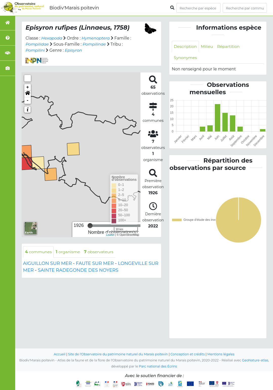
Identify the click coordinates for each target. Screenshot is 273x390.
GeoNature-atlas (255, 360)
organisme (68, 251)
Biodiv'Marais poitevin (74, 8)
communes (38, 251)
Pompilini (35, 50)
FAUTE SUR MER (95, 263)
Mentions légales (222, 354)
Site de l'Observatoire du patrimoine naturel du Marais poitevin (117, 354)
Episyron (73, 50)
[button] (27, 94)
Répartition (229, 46)
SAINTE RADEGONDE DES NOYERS (78, 270)
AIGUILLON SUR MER (47, 263)
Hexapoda (51, 38)
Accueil (59, 354)
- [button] (27, 100)
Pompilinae (95, 44)
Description (185, 46)
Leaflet (110, 234)
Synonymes (185, 57)
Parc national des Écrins (158, 366)
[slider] (90, 225)
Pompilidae (37, 44)
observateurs (100, 251)
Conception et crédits (188, 354)
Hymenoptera (96, 38)
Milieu (207, 46)
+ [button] (27, 87)
